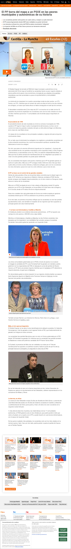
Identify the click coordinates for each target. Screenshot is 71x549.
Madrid (28, 276)
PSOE (30, 89)
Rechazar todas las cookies (62, 535)
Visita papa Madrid (15, 501)
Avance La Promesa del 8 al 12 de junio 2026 (34, 504)
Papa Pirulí (33, 501)
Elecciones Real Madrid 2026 (12, 504)
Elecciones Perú (56, 501)
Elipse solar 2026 (52, 504)
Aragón (12, 264)
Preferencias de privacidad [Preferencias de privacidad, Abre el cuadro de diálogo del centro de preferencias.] (63, 539)
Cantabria (47, 268)
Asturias (37, 266)
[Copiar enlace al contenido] (62, 84)
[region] (35, 534)
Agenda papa (25, 501)
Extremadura (20, 218)
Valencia (49, 276)
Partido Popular (14, 89)
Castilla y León (24, 320)
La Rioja (51, 318)
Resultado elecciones (9, 28)
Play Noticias (62, 504)
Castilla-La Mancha (32, 218)
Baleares (32, 270)
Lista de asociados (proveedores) (39, 534)
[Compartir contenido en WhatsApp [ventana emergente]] (58, 84)
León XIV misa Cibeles (44, 501)
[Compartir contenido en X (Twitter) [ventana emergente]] (52, 84)
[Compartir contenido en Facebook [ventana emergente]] (49, 84)
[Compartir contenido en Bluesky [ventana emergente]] (55, 84)
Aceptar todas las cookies (63, 530)
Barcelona (44, 185)
